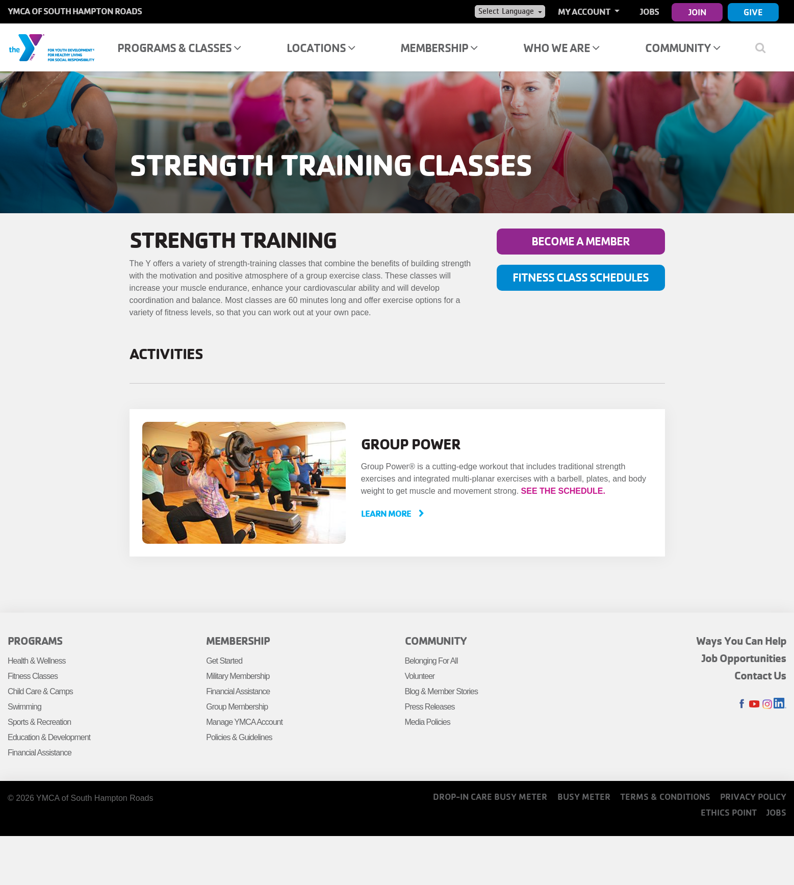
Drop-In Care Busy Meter (490, 796)
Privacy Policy (753, 796)
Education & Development (49, 737)
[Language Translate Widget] (510, 11)
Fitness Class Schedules (581, 277)
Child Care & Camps (40, 691)
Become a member (580, 241)
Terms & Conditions (665, 796)
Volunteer (420, 676)
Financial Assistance (39, 752)
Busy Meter (583, 796)
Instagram (767, 704)
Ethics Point (729, 812)
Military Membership (237, 676)
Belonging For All (431, 660)
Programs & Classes (179, 47)
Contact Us (760, 675)
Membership (438, 47)
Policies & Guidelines (239, 737)
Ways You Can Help (741, 641)
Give (753, 12)
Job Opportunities (744, 658)
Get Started (224, 660)
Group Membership (237, 706)
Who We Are (561, 47)
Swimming (24, 706)
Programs (35, 641)
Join (697, 12)
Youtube (754, 704)
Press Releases (430, 706)
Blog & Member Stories (441, 691)
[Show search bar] (765, 47)
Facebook (741, 704)
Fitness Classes (33, 676)
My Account (585, 11)
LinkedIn (780, 704)
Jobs (649, 11)
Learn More (387, 513)
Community (682, 47)
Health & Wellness (36, 660)
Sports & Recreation (39, 722)
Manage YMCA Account (244, 722)
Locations (321, 47)
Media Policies (427, 722)
